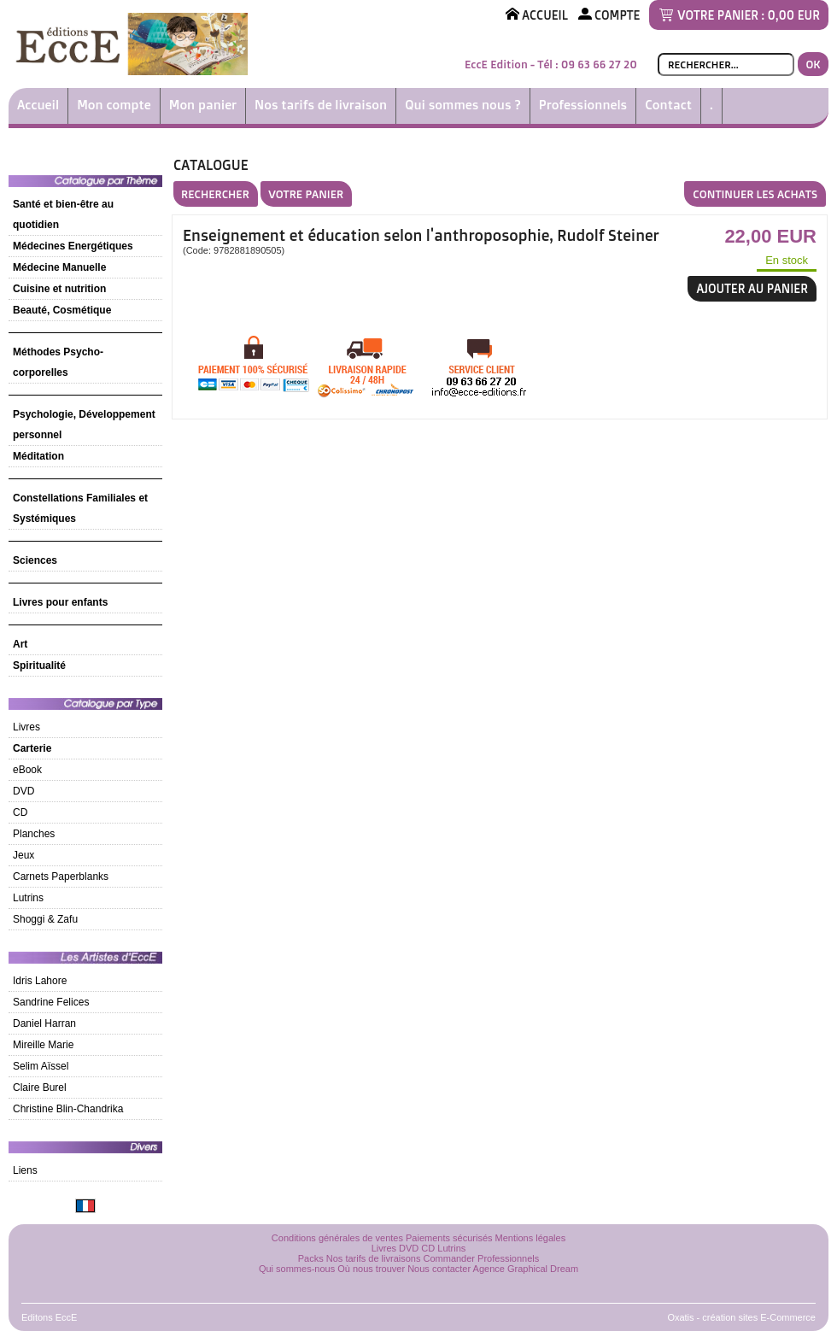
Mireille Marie (43, 1045)
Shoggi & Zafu (45, 919)
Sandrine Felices (51, 1002)
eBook (27, 770)
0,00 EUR (794, 15)
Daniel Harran (44, 1023)
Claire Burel (40, 1088)
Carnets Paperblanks (60, 876)
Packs (311, 1258)
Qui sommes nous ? (463, 105)
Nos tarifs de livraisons (373, 1258)
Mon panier (203, 105)
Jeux (23, 855)
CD (20, 812)
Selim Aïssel (40, 1066)
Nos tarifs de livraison (321, 105)
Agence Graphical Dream (526, 1269)
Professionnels (583, 105)
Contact (668, 105)
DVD (23, 791)
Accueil (38, 105)
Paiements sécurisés (449, 1238)
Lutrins (28, 898)
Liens (25, 1170)
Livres (26, 727)
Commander (450, 1258)
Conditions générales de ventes (337, 1238)
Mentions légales (530, 1238)
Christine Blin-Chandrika (68, 1109)
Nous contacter (439, 1269)
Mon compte (114, 105)
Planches (34, 834)
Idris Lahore (40, 981)
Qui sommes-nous (297, 1269)
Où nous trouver (371, 1269)
